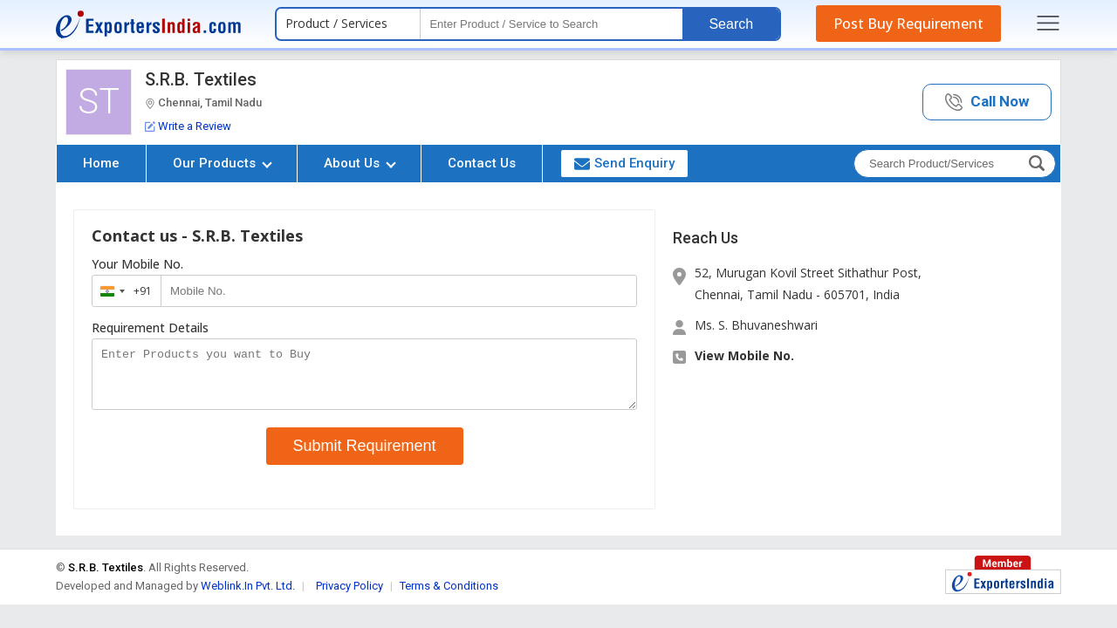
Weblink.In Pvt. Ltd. (248, 596)
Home (101, 163)
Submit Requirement (364, 456)
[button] (987, 102)
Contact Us (482, 163)
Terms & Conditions (449, 596)
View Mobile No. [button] (744, 355)
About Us (360, 163)
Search (731, 24)
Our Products (222, 163)
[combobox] (122, 290)
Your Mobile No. (137, 264)
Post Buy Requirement (908, 23)
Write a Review (188, 126)
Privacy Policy (349, 596)
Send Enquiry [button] (624, 163)
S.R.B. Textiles (201, 79)
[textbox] (551, 24)
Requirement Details (150, 328)
